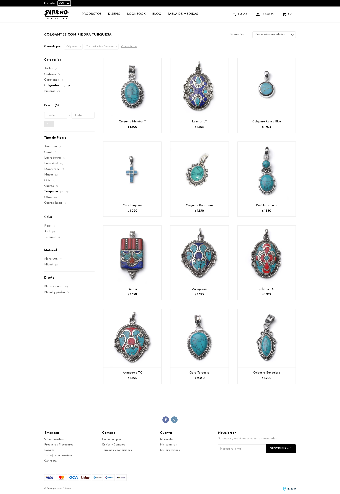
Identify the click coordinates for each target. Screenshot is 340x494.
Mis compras (168, 444)
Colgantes (72, 47)
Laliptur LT (199, 121)
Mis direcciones (170, 450)
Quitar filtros (129, 46)
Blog (156, 14)
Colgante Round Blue (266, 121)
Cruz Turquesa (132, 205)
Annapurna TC (132, 372)
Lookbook (136, 14)
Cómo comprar (112, 439)
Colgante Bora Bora (199, 205)
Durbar (132, 289)
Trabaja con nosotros (58, 455)
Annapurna (199, 289)
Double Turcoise (266, 205)
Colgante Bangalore (266, 372)
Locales (49, 450)
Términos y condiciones (117, 450)
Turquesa (100, 47)
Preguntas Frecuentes (58, 444)
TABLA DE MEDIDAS (182, 14)
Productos (91, 14)
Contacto (50, 461)
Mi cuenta (166, 439)
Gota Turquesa (199, 372)
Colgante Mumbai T (132, 121)
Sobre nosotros (54, 439)
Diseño (114, 14)
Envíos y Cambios (113, 444)
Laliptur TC (266, 289)
